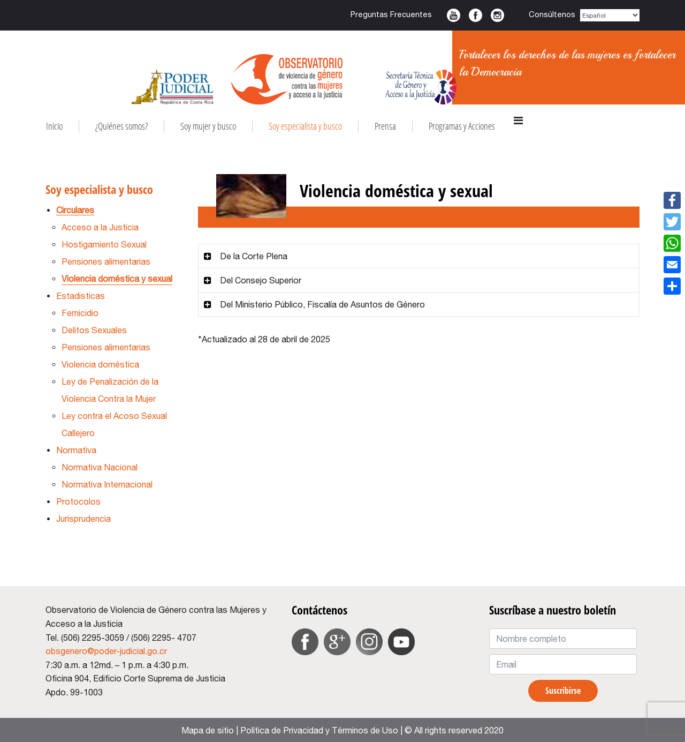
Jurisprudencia (83, 518)
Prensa (385, 125)
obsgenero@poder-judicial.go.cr (106, 651)
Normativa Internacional (107, 484)
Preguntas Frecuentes (391, 14)
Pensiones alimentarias (106, 261)
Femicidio (80, 313)
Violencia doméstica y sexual (117, 278)
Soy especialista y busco (305, 125)
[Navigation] (518, 120)
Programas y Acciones (462, 125)
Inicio (54, 125)
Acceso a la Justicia (100, 227)
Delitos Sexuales (94, 330)
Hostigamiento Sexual (104, 244)
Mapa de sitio (207, 730)
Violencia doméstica (100, 364)
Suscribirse (563, 690)
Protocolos (78, 501)
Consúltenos (552, 14)
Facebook (475, 15)
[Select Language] (610, 15)
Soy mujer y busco (208, 125)
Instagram (497, 15)
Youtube (453, 15)
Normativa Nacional (100, 467)
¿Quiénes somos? (121, 125)
